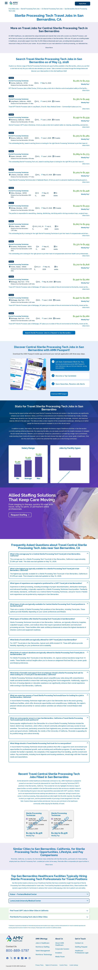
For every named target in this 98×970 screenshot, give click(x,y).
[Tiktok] (22, 958)
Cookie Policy (63, 965)
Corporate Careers (62, 949)
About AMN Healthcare (59, 944)
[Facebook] (7, 958)
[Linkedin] (14, 958)
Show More (49, 47)
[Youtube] (25, 958)
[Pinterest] (18, 958)
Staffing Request (81, 947)
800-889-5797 (17, 950)
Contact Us (79, 943)
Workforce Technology (44, 954)
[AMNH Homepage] (13, 3)
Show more (49, 864)
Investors (58, 952)
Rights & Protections (51, 965)
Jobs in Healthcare (42, 943)
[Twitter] (11, 958)
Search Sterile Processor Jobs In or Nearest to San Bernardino (49, 333)
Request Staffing (19, 515)
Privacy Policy (40, 965)
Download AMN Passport (59, 393)
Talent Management (43, 950)
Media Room (60, 956)
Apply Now (82, 3)
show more (85, 90)
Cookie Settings (74, 965)
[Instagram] (29, 958)
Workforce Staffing (42, 947)
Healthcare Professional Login (81, 951)
